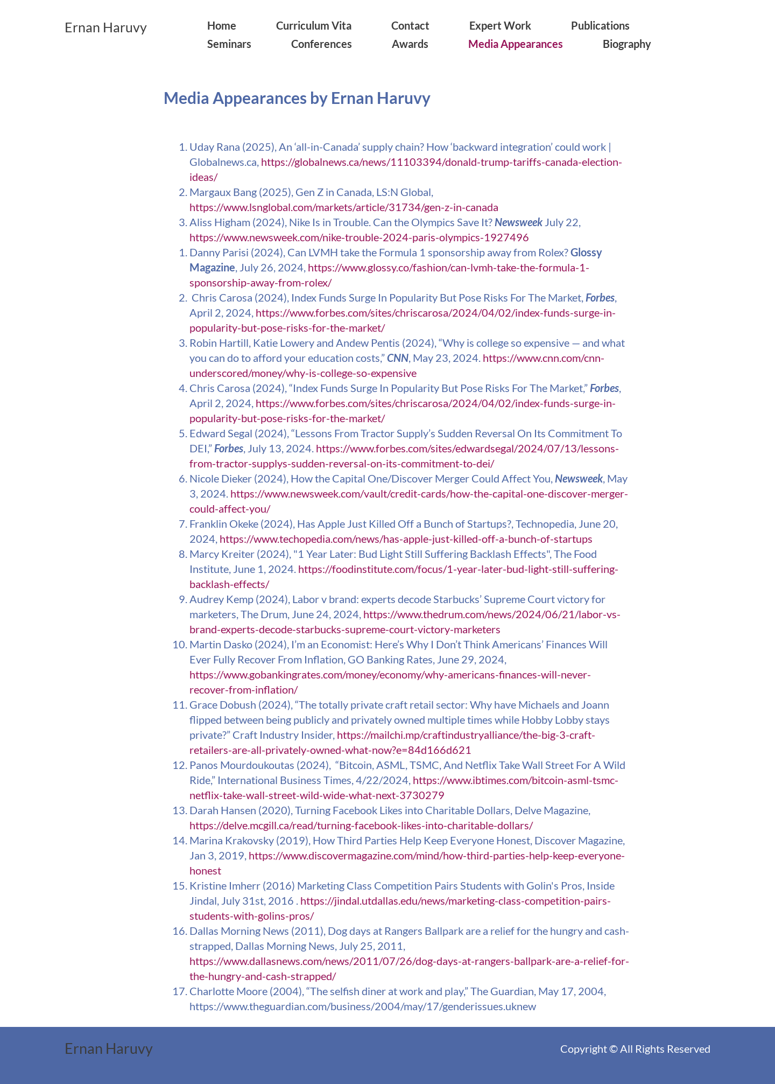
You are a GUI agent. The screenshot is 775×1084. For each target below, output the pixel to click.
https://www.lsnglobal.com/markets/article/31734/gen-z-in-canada (343, 206)
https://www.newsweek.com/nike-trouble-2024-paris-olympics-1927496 (359, 236)
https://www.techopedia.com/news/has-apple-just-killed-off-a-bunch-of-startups (406, 538)
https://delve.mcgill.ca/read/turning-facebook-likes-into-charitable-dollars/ (361, 825)
